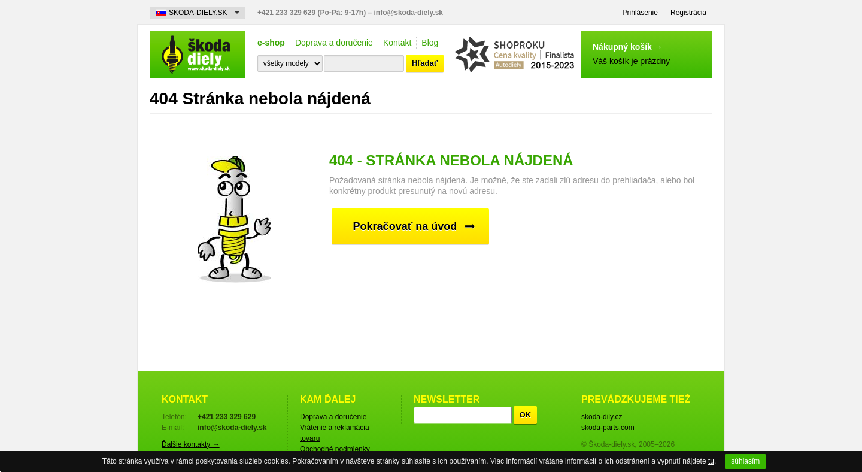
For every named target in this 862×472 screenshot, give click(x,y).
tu (711, 461)
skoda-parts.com (608, 427)
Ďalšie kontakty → (191, 444)
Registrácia (688, 12)
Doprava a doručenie (334, 42)
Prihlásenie (640, 12)
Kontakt (397, 42)
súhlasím (745, 461)
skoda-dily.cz (601, 417)
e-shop (271, 42)
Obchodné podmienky (335, 449)
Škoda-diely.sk (197, 54)
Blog (429, 42)
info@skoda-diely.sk (409, 12)
